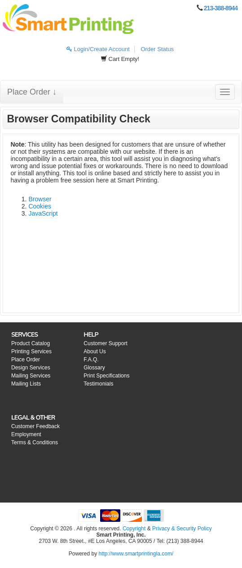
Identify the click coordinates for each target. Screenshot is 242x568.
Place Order (25, 359)
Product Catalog (30, 343)
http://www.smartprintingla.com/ (135, 554)
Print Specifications (106, 376)
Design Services (30, 367)
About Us (95, 351)
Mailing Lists (26, 384)
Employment (26, 434)
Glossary (94, 367)
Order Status (157, 49)
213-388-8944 (221, 8)
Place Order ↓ (32, 91)
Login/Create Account (98, 49)
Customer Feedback (35, 426)
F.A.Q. (91, 359)
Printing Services (31, 351)
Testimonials (98, 384)
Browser (39, 199)
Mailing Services (30, 376)
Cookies (39, 206)
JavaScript (42, 213)
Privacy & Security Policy (182, 528)
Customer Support (105, 343)
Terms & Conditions (34, 442)
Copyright (134, 528)
